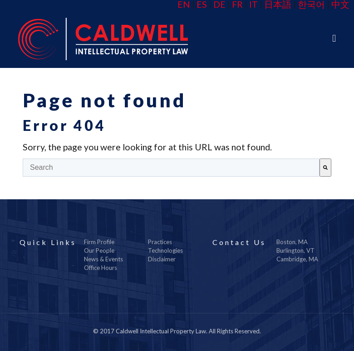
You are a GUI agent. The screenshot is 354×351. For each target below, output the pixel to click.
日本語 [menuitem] (277, 4)
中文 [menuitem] (340, 4)
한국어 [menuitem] (311, 4)
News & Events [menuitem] (103, 259)
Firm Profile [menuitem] (99, 241)
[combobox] (171, 168)
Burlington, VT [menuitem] (295, 250)
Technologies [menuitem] (165, 250)
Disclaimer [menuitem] (162, 259)
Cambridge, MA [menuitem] (297, 259)
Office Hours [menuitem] (100, 267)
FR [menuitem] (237, 4)
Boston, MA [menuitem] (292, 241)
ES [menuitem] (202, 4)
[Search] (325, 168)
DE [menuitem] (219, 4)
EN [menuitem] (183, 4)
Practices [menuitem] (160, 241)
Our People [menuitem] (99, 250)
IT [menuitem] (253, 4)
